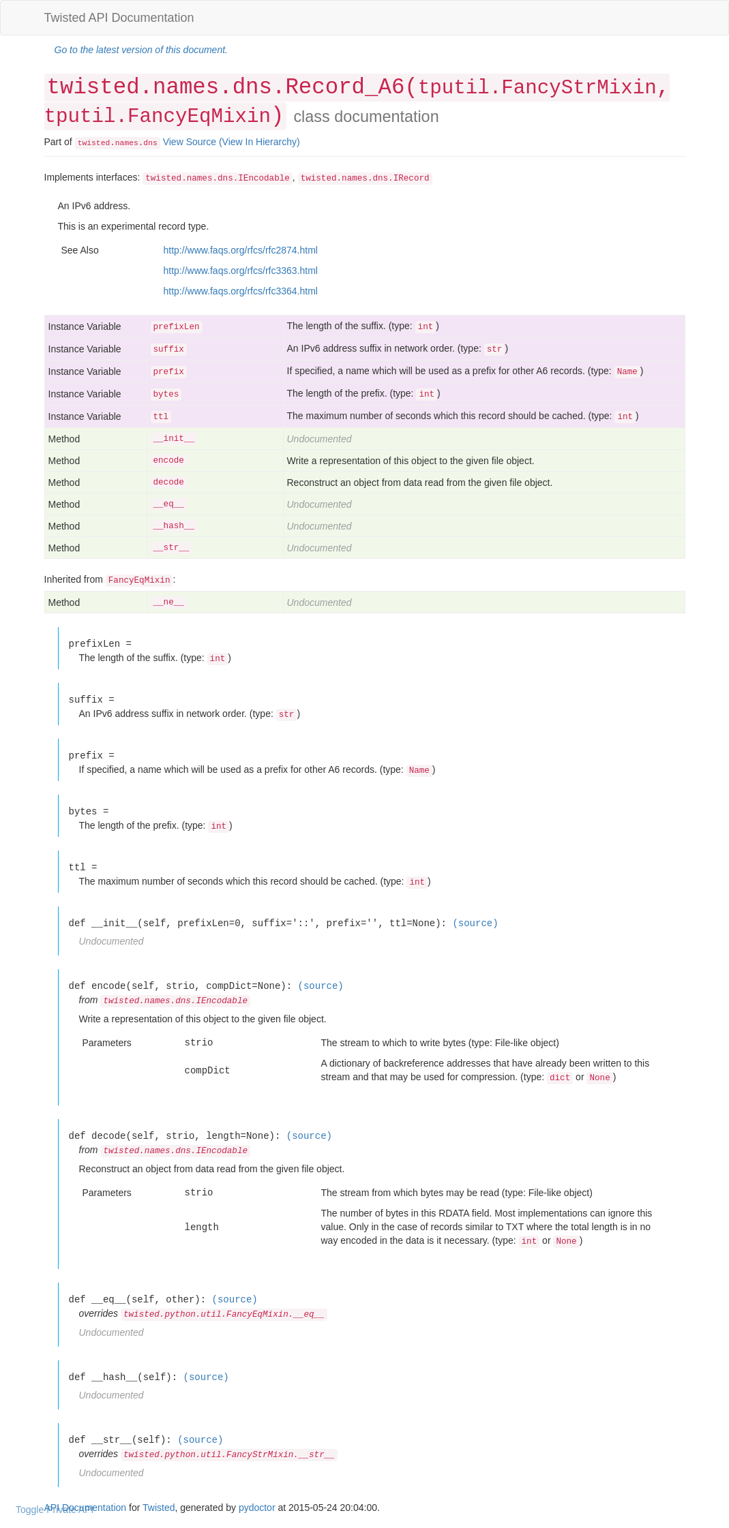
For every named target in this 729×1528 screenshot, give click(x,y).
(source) (475, 923)
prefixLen (176, 327)
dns (150, 143)
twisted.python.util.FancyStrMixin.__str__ (229, 1455)
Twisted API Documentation (119, 18)
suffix (168, 349)
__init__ (173, 439)
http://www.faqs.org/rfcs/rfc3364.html (241, 291)
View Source (189, 141)
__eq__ (168, 504)
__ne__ (168, 602)
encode (168, 460)
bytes (166, 394)
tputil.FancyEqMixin (157, 117)
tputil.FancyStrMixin (537, 88)
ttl (161, 417)
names (126, 143)
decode (168, 482)
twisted (94, 143)
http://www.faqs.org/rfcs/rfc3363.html (241, 270)
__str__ (171, 548)
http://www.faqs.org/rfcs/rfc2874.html (241, 250)
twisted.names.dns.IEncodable (217, 178)
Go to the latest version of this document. (141, 49)
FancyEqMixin (139, 580)
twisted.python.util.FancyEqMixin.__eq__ (224, 1314)
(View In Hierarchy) (259, 141)
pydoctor (257, 1507)
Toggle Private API (54, 1509)
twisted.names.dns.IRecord (365, 178)
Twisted (159, 1507)
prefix (168, 372)
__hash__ (173, 526)
